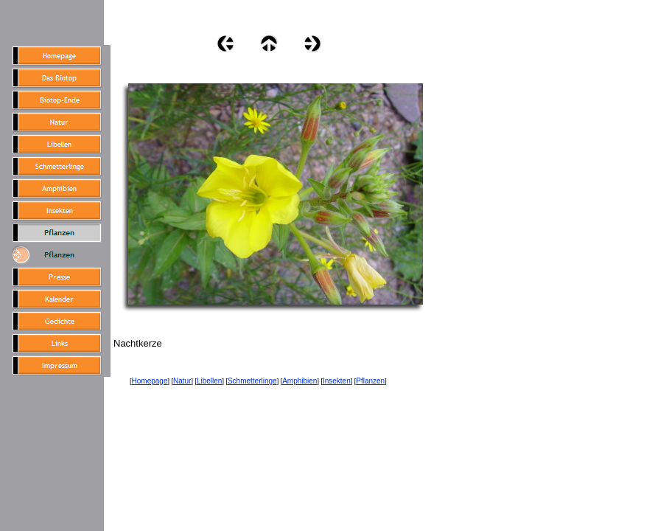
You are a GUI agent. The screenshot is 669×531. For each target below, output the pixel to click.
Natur (182, 381)
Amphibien (299, 381)
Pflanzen (370, 381)
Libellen (209, 381)
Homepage (150, 381)
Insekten (337, 381)
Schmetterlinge (252, 381)
